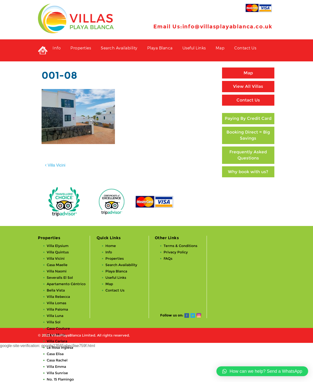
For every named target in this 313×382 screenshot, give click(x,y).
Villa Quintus (58, 252)
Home (110, 246)
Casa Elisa (55, 354)
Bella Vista (56, 290)
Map (220, 47)
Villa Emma (56, 366)
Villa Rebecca (58, 296)
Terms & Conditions (180, 246)
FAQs (168, 258)
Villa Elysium (57, 246)
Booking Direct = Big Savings (248, 135)
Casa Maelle (57, 265)
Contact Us (245, 47)
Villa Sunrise (57, 373)
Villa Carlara (57, 341)
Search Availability (119, 47)
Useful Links (194, 47)
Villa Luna (55, 316)
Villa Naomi (57, 271)
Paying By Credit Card (248, 118)
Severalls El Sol (60, 277)
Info (57, 47)
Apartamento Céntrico (66, 284)
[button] (262, 371)
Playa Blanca (160, 47)
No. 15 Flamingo (60, 379)
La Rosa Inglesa (60, 347)
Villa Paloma (57, 309)
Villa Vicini (56, 165)
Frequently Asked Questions (248, 155)
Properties (80, 47)
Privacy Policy (176, 252)
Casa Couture (58, 328)
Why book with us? (248, 171)
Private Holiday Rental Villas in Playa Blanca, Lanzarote (43, 50)
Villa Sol (53, 322)
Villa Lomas (56, 303)
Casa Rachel (57, 360)
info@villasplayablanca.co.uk (227, 26)
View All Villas (248, 86)
